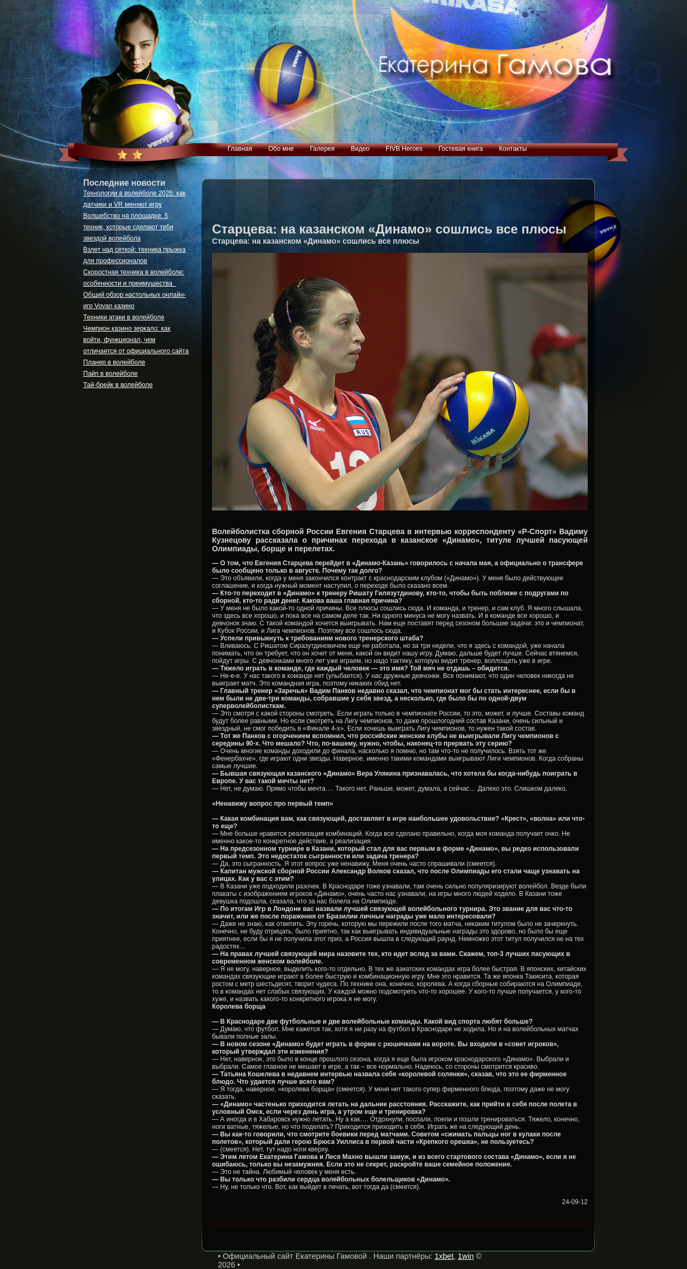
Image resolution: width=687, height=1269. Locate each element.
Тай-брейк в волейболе (117, 385)
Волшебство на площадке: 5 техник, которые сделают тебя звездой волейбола (128, 227)
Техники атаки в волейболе (123, 317)
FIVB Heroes (404, 148)
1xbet (444, 1256)
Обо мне (281, 148)
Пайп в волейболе (110, 373)
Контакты (513, 148)
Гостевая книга (460, 148)
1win (466, 1256)
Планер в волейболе (114, 362)
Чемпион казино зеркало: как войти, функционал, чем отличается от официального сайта (136, 340)
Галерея (322, 148)
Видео (359, 148)
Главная (240, 148)
